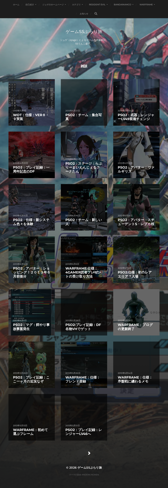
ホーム (16, 4)
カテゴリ (76, 4)
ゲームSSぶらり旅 (84, 31)
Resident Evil (97, 4)
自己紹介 (29, 4)
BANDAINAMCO (122, 4)
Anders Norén (90, 474)
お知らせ (84, 13)
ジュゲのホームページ (53, 4)
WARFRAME (146, 4)
